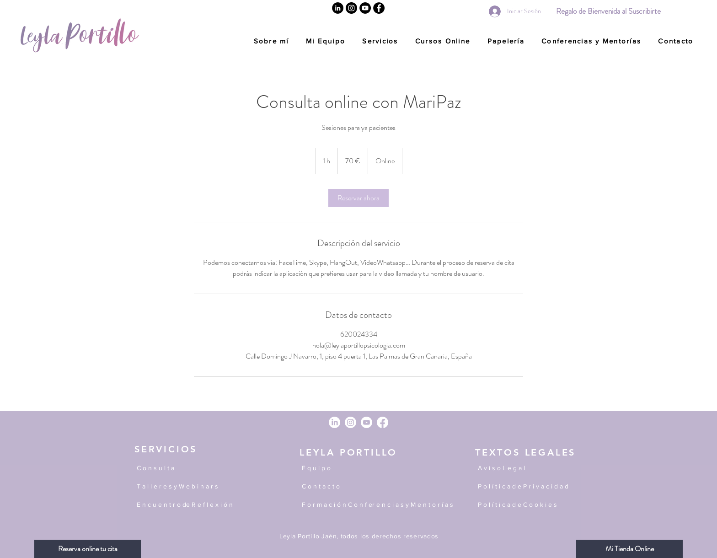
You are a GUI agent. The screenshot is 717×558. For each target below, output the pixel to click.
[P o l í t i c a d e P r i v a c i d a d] (529, 487)
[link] (358, 198)
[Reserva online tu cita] (87, 549)
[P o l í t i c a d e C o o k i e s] (529, 505)
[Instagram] (351, 8)
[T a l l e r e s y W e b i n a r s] (182, 487)
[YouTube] (365, 8)
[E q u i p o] (375, 468)
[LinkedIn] (334, 422)
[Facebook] (379, 8)
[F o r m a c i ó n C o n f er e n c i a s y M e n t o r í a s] (383, 505)
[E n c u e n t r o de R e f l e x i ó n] (209, 505)
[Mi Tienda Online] (629, 549)
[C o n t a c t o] (375, 487)
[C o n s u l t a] (180, 468)
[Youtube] (366, 422)
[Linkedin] (337, 8)
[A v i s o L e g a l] (529, 468)
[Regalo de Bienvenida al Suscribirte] (608, 11)
